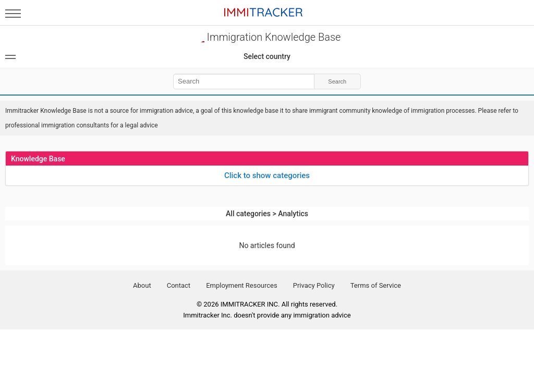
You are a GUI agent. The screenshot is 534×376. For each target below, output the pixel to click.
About (142, 285)
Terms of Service (375, 285)
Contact (178, 285)
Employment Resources (241, 285)
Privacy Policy (314, 285)
